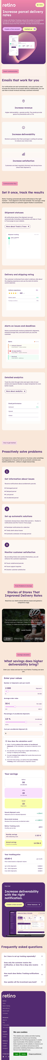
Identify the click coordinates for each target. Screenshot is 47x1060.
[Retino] (9, 5)
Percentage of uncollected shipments (17, 714)
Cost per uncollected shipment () (15, 729)
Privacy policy (6, 1025)
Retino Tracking (6, 1006)
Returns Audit (6, 1010)
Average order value (11, 698)
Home (4, 1003)
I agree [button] (16, 1054)
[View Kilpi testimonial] (8, 639)
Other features (33, 904)
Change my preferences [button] (35, 1054)
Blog (4, 1022)
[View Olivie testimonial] (28, 639)
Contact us (30, 29)
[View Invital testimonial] (39, 639)
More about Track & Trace (17, 226)
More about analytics (15, 391)
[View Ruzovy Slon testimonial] (18, 639)
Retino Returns (6, 1008)
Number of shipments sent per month (17, 683)
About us (5, 1020)
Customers (5, 1013)
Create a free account (12, 29)
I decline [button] (23, 1054)
